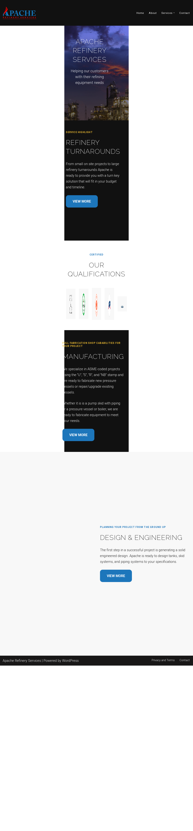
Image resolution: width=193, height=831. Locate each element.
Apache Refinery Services (22, 826)
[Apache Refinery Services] (20, 13)
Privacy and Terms (162, 825)
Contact (184, 13)
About (153, 13)
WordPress (70, 826)
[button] (174, 13)
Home (140, 13)
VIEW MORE (23, 237)
